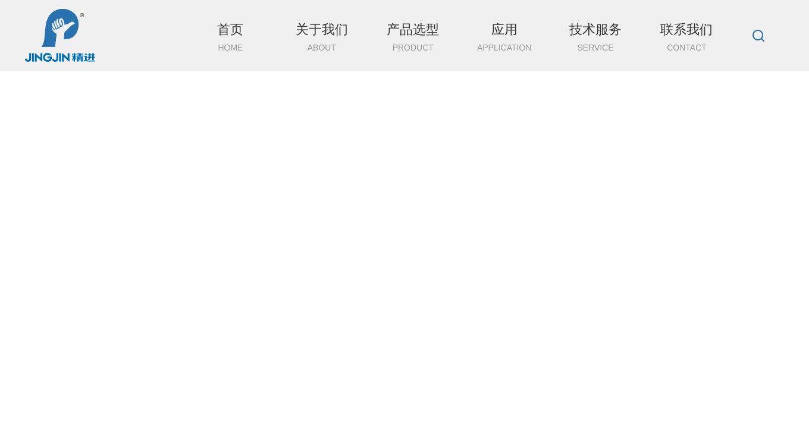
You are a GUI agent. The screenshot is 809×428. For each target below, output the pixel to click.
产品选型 (413, 46)
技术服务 (595, 46)
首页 (230, 46)
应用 (504, 46)
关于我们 (321, 46)
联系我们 (686, 46)
